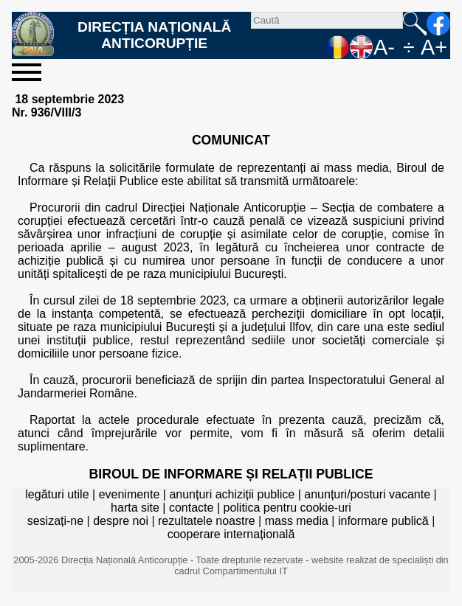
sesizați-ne (55, 521)
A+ (434, 47)
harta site (135, 507)
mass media (296, 521)
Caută (415, 23)
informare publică (383, 521)
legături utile (57, 494)
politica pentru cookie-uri (287, 507)
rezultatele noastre (206, 521)
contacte (191, 507)
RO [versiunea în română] (338, 47)
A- (384, 47)
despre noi (120, 521)
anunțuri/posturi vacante (367, 494)
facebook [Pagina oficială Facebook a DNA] (438, 23)
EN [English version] (361, 47)
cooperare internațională (231, 534)
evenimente (129, 494)
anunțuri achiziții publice (231, 494)
